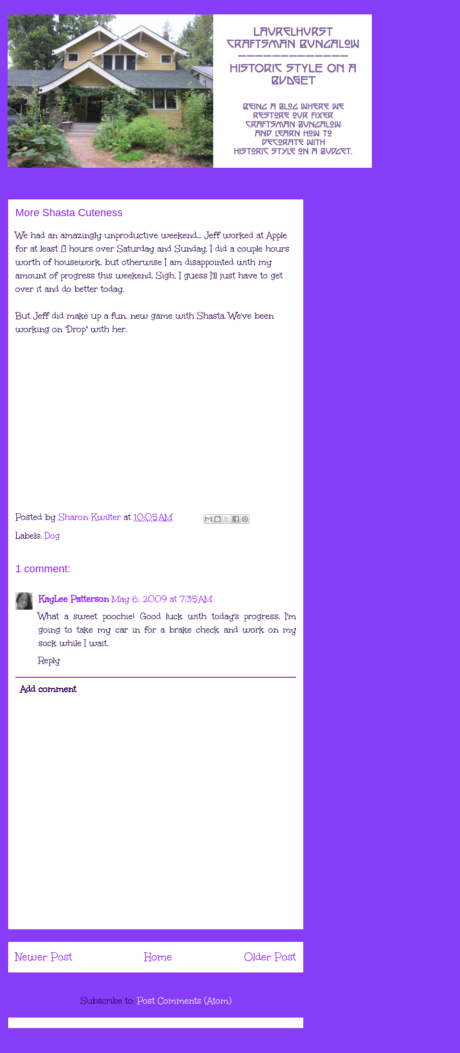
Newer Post (43, 957)
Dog (52, 536)
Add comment (48, 689)
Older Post (270, 957)
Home (158, 957)
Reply (49, 660)
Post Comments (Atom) (184, 1001)
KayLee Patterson (73, 599)
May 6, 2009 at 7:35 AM (162, 599)
